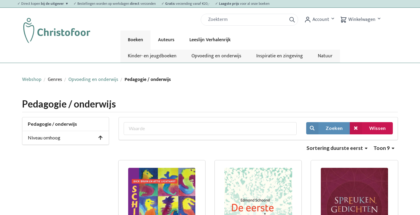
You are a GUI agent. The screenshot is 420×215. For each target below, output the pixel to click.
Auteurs (166, 40)
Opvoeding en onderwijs (216, 56)
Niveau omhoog (65, 137)
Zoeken (324, 128)
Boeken (135, 40)
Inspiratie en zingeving (279, 56)
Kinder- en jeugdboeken (152, 56)
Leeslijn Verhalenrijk (210, 40)
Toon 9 (383, 148)
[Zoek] (246, 20)
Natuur (325, 56)
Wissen (368, 128)
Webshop (32, 80)
